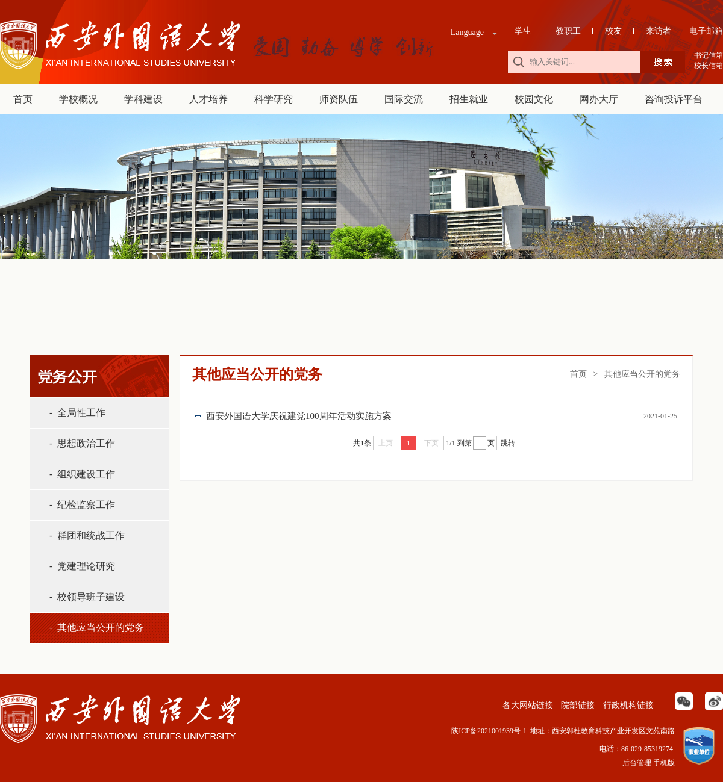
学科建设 (143, 99)
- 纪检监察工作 (82, 505)
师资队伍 (338, 99)
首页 (23, 99)
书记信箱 (708, 55)
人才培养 (208, 99)
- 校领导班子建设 (87, 597)
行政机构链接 (627, 705)
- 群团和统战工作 (87, 535)
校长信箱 (708, 65)
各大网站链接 (526, 705)
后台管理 (636, 763)
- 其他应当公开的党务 (96, 627)
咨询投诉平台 (674, 99)
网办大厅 (599, 99)
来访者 (658, 31)
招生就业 (468, 99)
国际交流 (403, 99)
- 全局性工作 (77, 413)
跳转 (508, 443)
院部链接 (577, 705)
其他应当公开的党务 (642, 374)
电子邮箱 (706, 31)
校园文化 (534, 99)
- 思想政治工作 (82, 443)
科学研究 (273, 99)
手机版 (664, 763)
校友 (613, 31)
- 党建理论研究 (82, 566)
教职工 (568, 31)
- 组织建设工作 (82, 474)
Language (467, 32)
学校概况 (78, 99)
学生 (523, 31)
